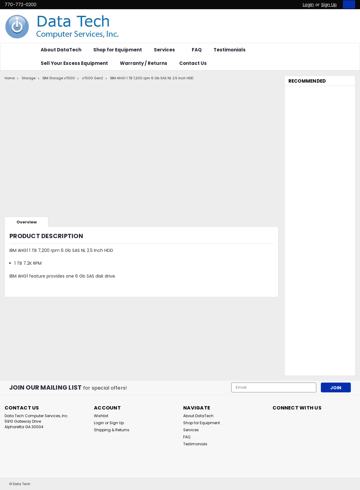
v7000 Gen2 (92, 78)
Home (10, 78)
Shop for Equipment (117, 50)
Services (167, 50)
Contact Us (193, 63)
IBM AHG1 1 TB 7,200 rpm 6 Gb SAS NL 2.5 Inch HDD (151, 78)
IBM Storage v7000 (59, 78)
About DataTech (61, 50)
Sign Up (329, 5)
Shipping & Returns (111, 429)
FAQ (197, 50)
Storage (28, 78)
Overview (27, 222)
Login (308, 5)
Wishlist (101, 415)
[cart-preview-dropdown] (347, 4)
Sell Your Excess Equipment (74, 63)
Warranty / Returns (143, 63)
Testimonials (229, 50)
